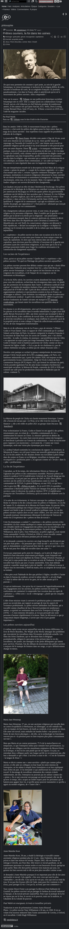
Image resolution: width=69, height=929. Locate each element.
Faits (9, 6)
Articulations (25, 6)
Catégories (42, 6)
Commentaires (23, 9)
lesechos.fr (8, 426)
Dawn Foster (23, 138)
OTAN (7, 44)
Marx (29, 42)
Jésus (7, 42)
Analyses (16, 6)
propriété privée (17, 39)
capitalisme (39, 37)
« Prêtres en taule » (28, 486)
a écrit (34, 148)
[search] (17, 1)
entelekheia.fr (21, 30)
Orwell (34, 42)
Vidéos (13, 9)
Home (4, 6)
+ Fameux (6, 9)
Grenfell (8, 39)
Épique (34, 6)
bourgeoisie (30, 37)
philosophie (7, 25)
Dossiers (51, 6)
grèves (23, 37)
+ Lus (58, 6)
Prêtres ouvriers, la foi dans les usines (26, 33)
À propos (33, 9)
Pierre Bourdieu (16, 42)
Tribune (26, 99)
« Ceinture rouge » (42, 355)
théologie (8, 37)
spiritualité (16, 37)
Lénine (24, 42)
